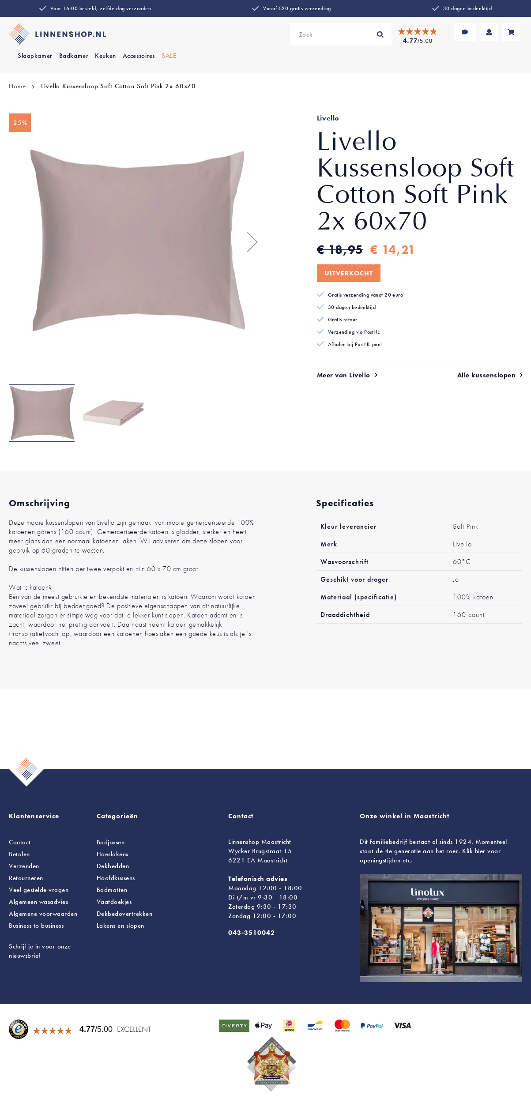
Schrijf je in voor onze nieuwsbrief (40, 951)
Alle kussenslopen (486, 375)
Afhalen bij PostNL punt (355, 344)
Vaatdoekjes (114, 901)
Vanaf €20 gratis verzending (297, 8)
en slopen (120, 925)
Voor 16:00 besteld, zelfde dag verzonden (100, 8)
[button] (248, 241)
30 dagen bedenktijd (467, 8)
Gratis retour (343, 319)
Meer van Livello (343, 375)
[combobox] (341, 34)
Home (17, 86)
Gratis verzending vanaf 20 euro (365, 294)
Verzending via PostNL (354, 331)
